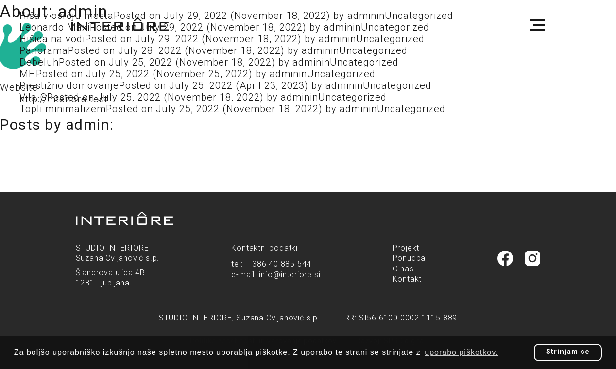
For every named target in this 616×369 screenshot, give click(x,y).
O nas (403, 268)
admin (316, 50)
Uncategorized (373, 50)
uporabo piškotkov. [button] (461, 352)
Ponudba (409, 258)
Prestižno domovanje (69, 85)
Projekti (407, 247)
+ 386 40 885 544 (278, 263)
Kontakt (407, 279)
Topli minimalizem (62, 109)
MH (27, 74)
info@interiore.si (290, 274)
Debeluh (39, 62)
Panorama (43, 50)
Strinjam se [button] (568, 352)
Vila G (33, 97)
